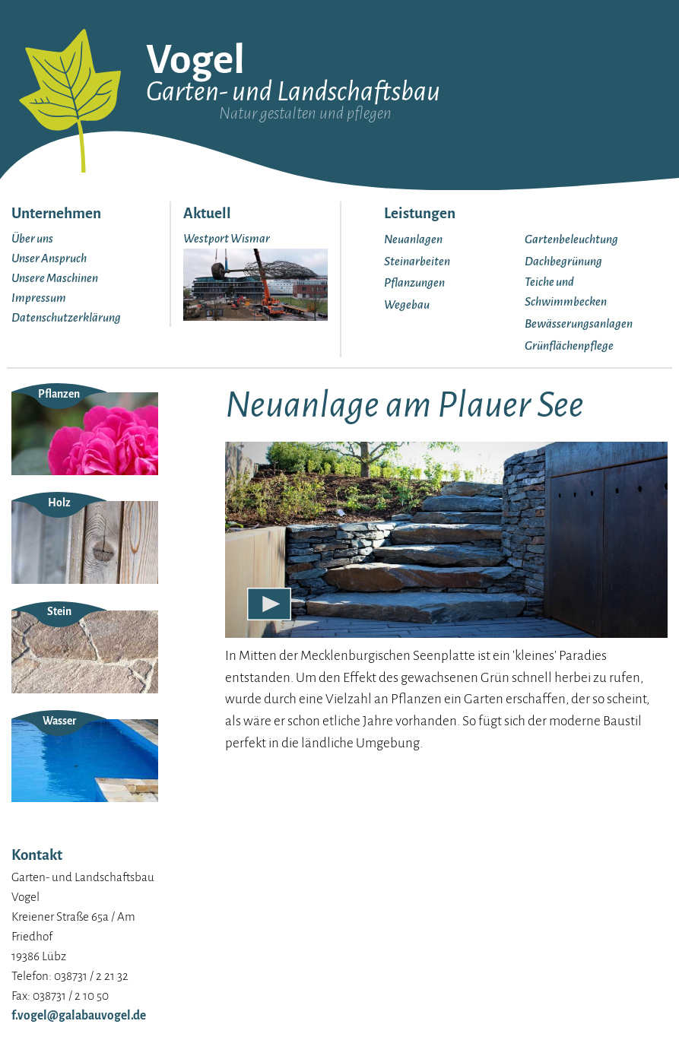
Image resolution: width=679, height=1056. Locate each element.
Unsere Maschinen (54, 277)
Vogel (195, 60)
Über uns (32, 238)
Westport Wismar (226, 238)
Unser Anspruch (49, 258)
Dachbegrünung (563, 261)
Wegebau (407, 304)
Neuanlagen (413, 239)
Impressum (38, 297)
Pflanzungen (414, 282)
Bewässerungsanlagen (579, 323)
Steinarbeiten (417, 261)
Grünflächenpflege (569, 345)
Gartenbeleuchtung (571, 239)
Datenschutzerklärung (66, 317)
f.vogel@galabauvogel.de (78, 1015)
